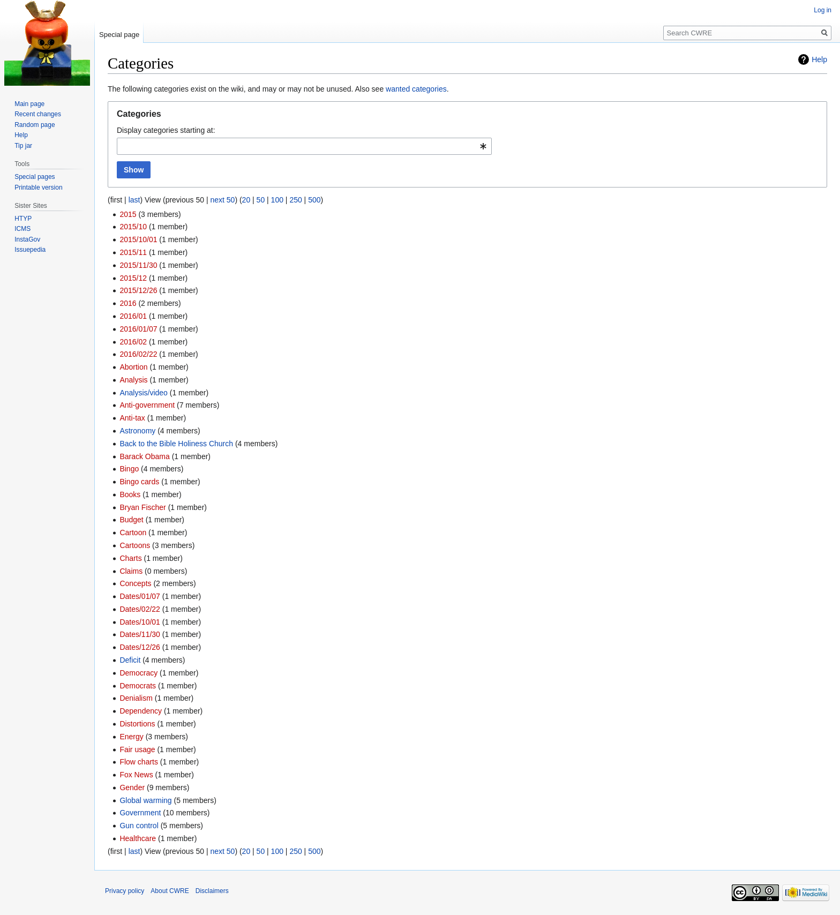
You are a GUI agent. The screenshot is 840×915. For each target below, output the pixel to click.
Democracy (138, 673)
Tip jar (23, 145)
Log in (822, 10)
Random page (34, 125)
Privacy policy (124, 891)
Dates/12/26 (139, 647)
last (134, 200)
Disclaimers (212, 891)
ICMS (22, 228)
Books (129, 494)
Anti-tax (132, 418)
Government (140, 812)
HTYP (23, 218)
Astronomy (137, 430)
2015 (127, 214)
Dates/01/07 (139, 596)
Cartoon (132, 532)
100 (277, 200)
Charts (130, 558)
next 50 (222, 200)
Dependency (140, 711)
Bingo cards (139, 481)
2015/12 (133, 278)
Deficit (129, 660)
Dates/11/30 (139, 634)
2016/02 (133, 342)
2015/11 (133, 252)
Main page (29, 104)
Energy (131, 736)
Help (819, 59)
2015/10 (133, 226)
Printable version (38, 187)
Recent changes (37, 114)
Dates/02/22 (139, 609)
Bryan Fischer (142, 507)
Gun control (138, 825)
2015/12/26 (138, 290)
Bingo (129, 468)
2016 (127, 303)
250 (295, 200)
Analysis (133, 380)
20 (246, 200)
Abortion (133, 367)
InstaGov (27, 239)
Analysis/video (143, 392)
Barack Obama (144, 456)
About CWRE (170, 891)
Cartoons (134, 545)
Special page (119, 35)
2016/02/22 (138, 354)
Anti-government (147, 405)
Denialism (135, 698)
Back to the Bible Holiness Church (176, 443)
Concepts (135, 583)
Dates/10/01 (139, 622)
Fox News (136, 774)
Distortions (137, 723)
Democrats (137, 685)
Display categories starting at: (166, 130)
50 (261, 200)
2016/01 (133, 316)
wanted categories (416, 89)
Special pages (34, 177)
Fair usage (137, 749)
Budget (131, 519)
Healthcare (137, 838)
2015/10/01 (138, 239)
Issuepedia (30, 249)
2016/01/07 (138, 329)
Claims (130, 571)
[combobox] (304, 146)
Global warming (145, 800)
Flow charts (138, 762)
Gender (132, 787)
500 (314, 200)
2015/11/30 (138, 265)
